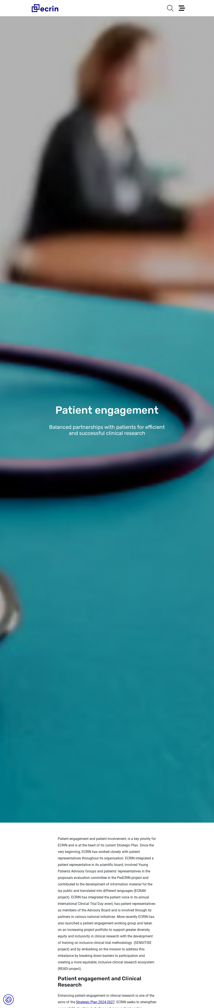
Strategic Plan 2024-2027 (95, 1002)
